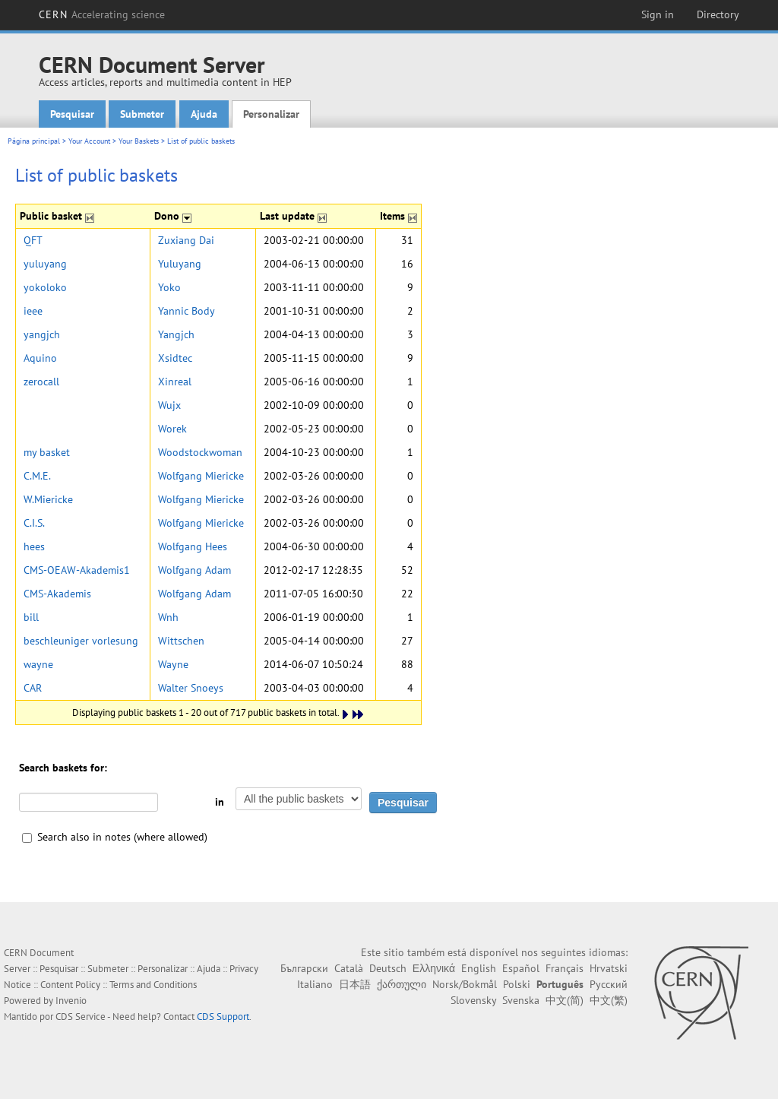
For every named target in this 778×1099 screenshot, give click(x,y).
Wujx (169, 405)
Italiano (315, 984)
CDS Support (223, 1016)
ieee (33, 311)
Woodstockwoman (200, 452)
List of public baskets (201, 141)
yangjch (42, 334)
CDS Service (80, 1016)
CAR (33, 688)
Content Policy (70, 984)
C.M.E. (37, 476)
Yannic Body (186, 311)
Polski (516, 984)
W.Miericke (48, 499)
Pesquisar (72, 114)
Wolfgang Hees (192, 546)
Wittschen (181, 641)
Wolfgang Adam (194, 570)
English (478, 968)
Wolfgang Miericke (201, 476)
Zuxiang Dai (186, 240)
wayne (38, 664)
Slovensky (473, 1000)
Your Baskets (139, 141)
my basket (47, 452)
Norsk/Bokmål (464, 984)
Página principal (34, 141)
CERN (102, 14)
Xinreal (174, 381)
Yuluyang (179, 264)
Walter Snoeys (190, 688)
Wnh (168, 617)
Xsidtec (175, 358)
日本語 (355, 984)
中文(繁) (609, 1000)
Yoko (169, 287)
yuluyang (45, 264)
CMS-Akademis (57, 593)
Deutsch (387, 968)
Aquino (40, 358)
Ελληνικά (434, 968)
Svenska (520, 1000)
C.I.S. (34, 523)
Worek (172, 428)
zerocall (41, 381)
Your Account (89, 141)
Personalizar (271, 114)
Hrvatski (609, 968)
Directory (718, 14)
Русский (609, 984)
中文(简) (565, 1000)
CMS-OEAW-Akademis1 (77, 570)
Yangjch (176, 334)
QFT (33, 240)
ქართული (401, 984)
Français (565, 968)
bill (31, 617)
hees (34, 546)
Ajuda (204, 114)
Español (520, 968)
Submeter (142, 114)
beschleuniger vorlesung (81, 641)
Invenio (71, 1000)
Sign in (657, 14)
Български (304, 968)
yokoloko (45, 287)
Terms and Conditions (153, 984)
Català (348, 968)
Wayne (173, 664)
